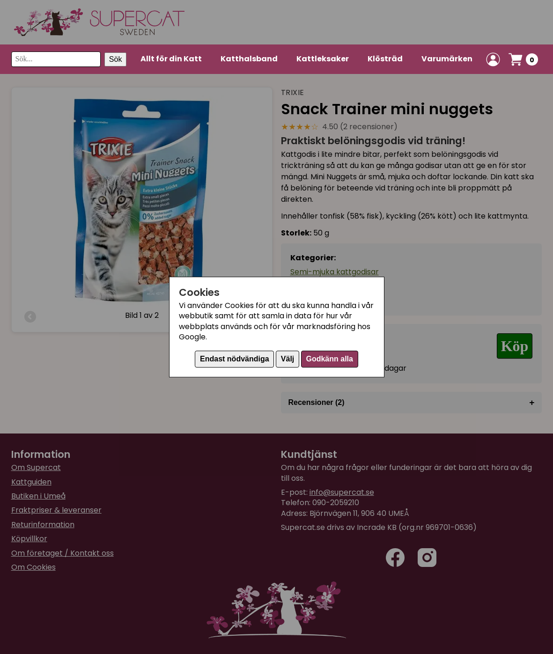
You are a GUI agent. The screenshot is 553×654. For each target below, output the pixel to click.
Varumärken (446, 58)
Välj (287, 359)
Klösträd (385, 58)
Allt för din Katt (171, 58)
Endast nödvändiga (234, 359)
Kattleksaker (322, 58)
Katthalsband (249, 58)
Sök (115, 59)
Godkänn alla (329, 359)
